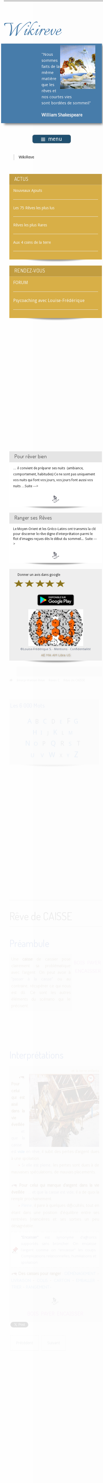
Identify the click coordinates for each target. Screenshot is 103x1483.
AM (54, 655)
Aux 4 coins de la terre (32, 242)
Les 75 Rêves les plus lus (33, 208)
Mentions (61, 649)
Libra (61, 655)
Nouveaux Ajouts (27, 190)
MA (48, 655)
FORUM (20, 282)
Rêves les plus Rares (30, 225)
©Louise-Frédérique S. (36, 649)
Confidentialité (80, 649)
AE (43, 655)
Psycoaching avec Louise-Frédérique (49, 300)
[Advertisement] (51, 389)
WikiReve (26, 157)
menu (51, 139)
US (68, 655)
